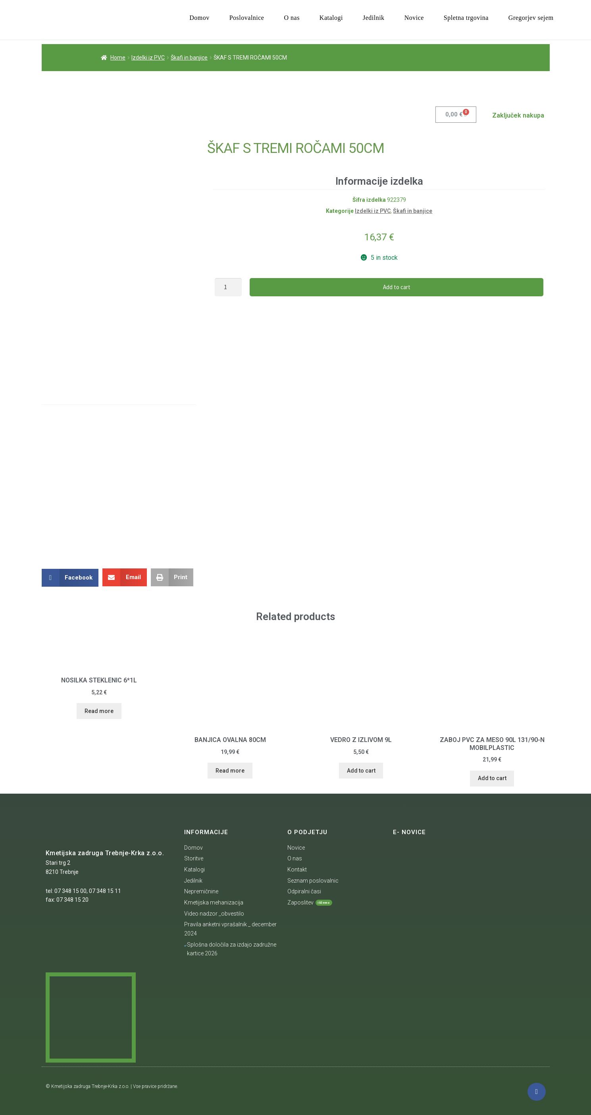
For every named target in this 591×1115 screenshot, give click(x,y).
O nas (291, 17)
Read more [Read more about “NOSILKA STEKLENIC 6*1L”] (99, 710)
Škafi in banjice (189, 57)
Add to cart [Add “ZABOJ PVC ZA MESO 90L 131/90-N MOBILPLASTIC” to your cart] (492, 778)
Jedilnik (374, 17)
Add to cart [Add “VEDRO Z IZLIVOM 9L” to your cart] (361, 770)
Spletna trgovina (466, 17)
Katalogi (331, 17)
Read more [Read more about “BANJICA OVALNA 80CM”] (230, 770)
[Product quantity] (228, 287)
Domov (199, 17)
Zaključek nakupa (518, 115)
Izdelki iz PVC (148, 57)
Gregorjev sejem (531, 17)
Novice (414, 17)
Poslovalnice (246, 17)
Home (117, 57)
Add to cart (396, 286)
